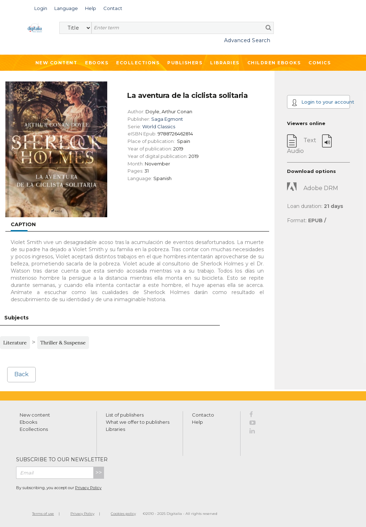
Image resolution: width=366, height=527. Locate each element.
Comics (319, 62)
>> (98, 472)
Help (197, 422)
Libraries (224, 62)
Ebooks (96, 62)
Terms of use (43, 513)
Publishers (184, 62)
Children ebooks (274, 62)
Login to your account (321, 102)
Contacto (203, 415)
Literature (15, 342)
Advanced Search (247, 40)
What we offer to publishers (137, 422)
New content (35, 415)
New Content (56, 62)
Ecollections (137, 62)
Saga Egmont (167, 119)
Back (21, 374)
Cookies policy (123, 513)
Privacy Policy (88, 487)
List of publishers (125, 415)
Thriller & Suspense (63, 342)
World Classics (158, 126)
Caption (23, 224)
